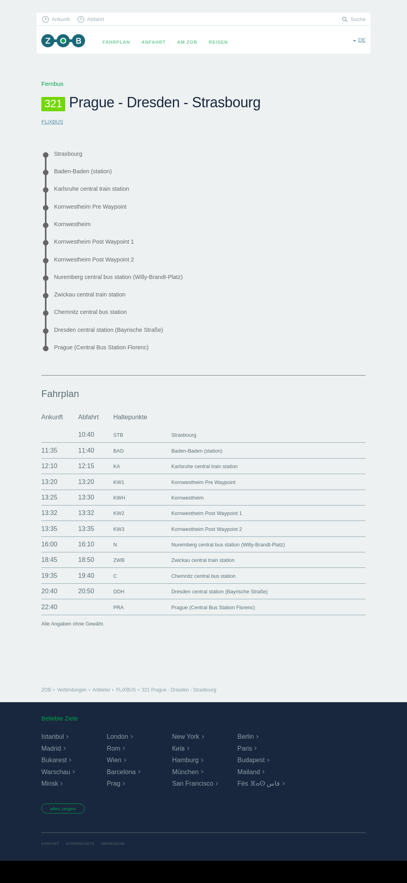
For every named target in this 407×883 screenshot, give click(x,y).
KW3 (111, 549)
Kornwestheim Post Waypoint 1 (102, 251)
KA (108, 486)
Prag (113, 804)
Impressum (120, 866)
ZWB (111, 580)
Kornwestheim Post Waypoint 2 (102, 270)
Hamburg (185, 780)
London (117, 756)
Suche (357, 20)
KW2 (111, 533)
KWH (111, 517)
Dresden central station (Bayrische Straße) (120, 347)
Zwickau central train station (97, 309)
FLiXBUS (53, 121)
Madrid (51, 768)
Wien (114, 780)
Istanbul (52, 756)
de (361, 41)
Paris (244, 768)
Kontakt (51, 866)
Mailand (248, 792)
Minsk (49, 804)
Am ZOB (193, 42)
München (185, 792)
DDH (111, 611)
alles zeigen (68, 830)
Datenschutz (84, 866)
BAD (110, 470)
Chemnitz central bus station (98, 328)
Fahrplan (122, 42)
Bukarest (53, 780)
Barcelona (121, 792)
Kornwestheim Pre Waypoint (98, 212)
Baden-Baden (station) (89, 174)
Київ (178, 768)
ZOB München (66, 42)
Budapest (250, 780)
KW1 (111, 502)
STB (110, 455)
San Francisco (192, 804)
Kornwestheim (76, 232)
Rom (113, 768)
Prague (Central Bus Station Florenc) (111, 367)
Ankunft (63, 20)
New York (185, 756)
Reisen (223, 42)
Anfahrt (159, 42)
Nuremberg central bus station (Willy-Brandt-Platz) (132, 290)
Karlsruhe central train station (99, 193)
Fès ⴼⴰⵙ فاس (258, 804)
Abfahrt (101, 20)
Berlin (245, 756)
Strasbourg (71, 154)
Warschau (55, 792)
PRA (110, 627)
